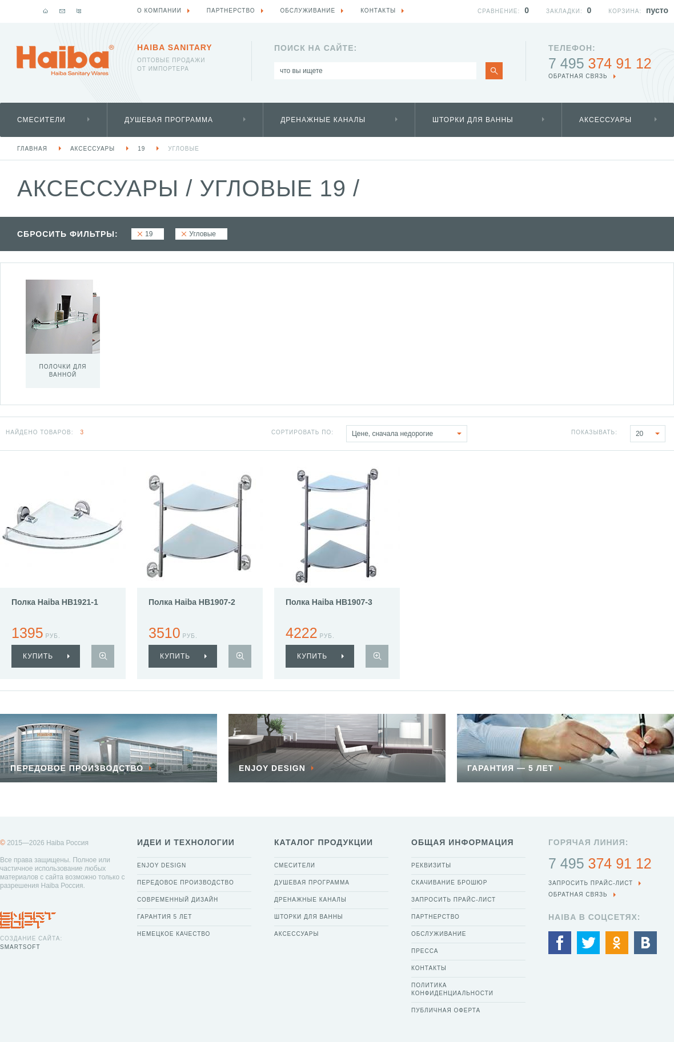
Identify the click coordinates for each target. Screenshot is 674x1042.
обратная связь (578, 76)
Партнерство (435, 917)
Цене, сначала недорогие (409, 434)
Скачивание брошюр (449, 882)
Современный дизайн (177, 899)
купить (38, 656)
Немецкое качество (173, 934)
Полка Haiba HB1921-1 (54, 602)
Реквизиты (431, 865)
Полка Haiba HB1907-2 (192, 602)
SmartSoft (20, 947)
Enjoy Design (161, 865)
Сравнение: (499, 11)
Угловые (183, 149)
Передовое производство (185, 882)
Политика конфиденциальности (452, 989)
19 (141, 149)
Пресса (424, 951)
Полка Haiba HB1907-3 (329, 602)
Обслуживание (439, 934)
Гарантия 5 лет (164, 917)
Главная (32, 149)
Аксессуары (605, 120)
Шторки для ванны (472, 120)
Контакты (429, 968)
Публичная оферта (445, 1010)
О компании (159, 10)
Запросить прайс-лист (453, 899)
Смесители (41, 120)
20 (650, 434)
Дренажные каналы (323, 120)
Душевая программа (169, 120)
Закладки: (564, 11)
